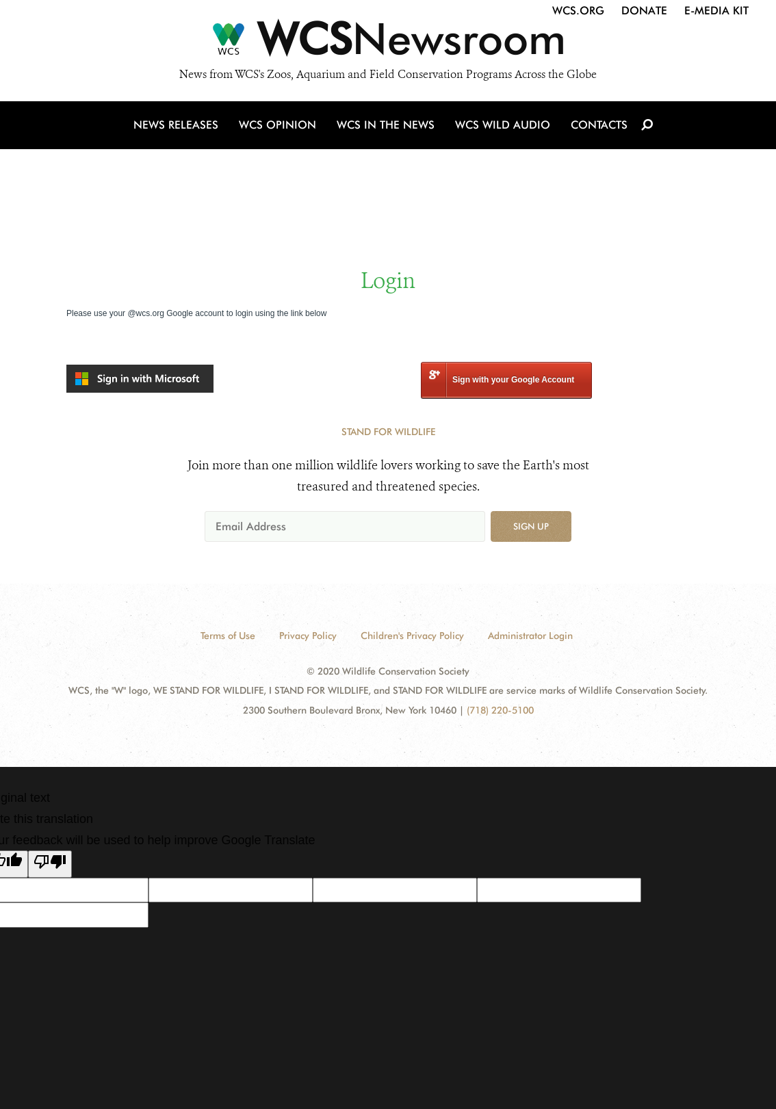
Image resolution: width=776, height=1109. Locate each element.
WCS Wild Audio (502, 124)
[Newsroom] (388, 42)
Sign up (531, 526)
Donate (644, 10)
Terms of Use (228, 635)
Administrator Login (530, 635)
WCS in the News (386, 124)
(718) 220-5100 (500, 710)
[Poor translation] (50, 864)
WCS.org (578, 10)
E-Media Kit (716, 10)
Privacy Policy (308, 635)
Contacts (599, 124)
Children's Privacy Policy (412, 635)
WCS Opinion (277, 124)
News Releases (175, 124)
